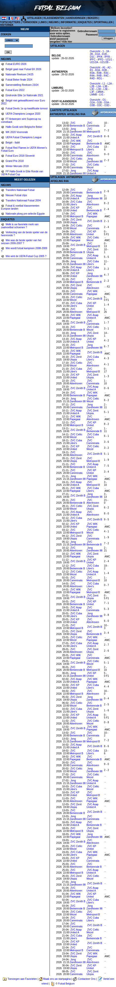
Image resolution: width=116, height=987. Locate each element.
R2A (97, 70)
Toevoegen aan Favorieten (22, 979)
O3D (107, 105)
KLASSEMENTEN (54, 18)
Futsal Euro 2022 (15, 90)
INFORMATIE (68, 22)
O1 (104, 99)
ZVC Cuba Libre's (93, 148)
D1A (97, 54)
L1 (103, 83)
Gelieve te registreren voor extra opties (62, 32)
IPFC (92, 59)
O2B (99, 102)
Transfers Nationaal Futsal (20, 190)
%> (12, 40)
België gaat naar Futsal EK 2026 (23, 69)
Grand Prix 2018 (14, 161)
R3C (106, 73)
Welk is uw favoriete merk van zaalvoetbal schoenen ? (19, 226)
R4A (92, 75)
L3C (92, 89)
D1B (104, 54)
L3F (92, 91)
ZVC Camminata (93, 124)
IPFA (99, 56)
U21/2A (94, 62)
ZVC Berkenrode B (77, 124)
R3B (99, 73)
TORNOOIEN (29, 22)
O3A (106, 102)
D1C (92, 56)
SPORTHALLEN (103, 22)
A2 (108, 67)
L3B (105, 86)
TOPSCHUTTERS (10, 22)
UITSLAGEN (34, 18)
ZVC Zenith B (94, 136)
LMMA (99, 91)
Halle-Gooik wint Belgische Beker (23, 127)
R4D (92, 78)
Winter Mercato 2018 (17, 166)
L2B (92, 86)
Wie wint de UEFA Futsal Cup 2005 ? (25, 256)
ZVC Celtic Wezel (76, 160)
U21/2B (104, 62)
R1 (91, 70)
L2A (109, 83)
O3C (99, 105)
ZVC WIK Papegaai (75, 142)
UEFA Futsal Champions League (23, 137)
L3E (105, 89)
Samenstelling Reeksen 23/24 (22, 85)
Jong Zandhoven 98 (78, 130)
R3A (92, 73)
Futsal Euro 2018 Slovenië (20, 155)
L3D (99, 89)
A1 (103, 67)
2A (107, 51)
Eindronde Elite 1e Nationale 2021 (24, 95)
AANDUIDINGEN (76, 18)
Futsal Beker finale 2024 (18, 79)
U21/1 (109, 59)
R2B (104, 70)
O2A (92, 102)
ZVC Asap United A (76, 136)
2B (91, 54)
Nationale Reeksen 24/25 (19, 74)
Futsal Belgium (66, 983)
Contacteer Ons (86, 979)
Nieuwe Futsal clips (16, 195)
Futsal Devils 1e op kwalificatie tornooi (26, 108)
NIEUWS (54, 22)
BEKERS (92, 18)
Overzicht (95, 51)
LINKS (43, 22)
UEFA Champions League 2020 (22, 113)
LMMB (93, 94)
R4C (106, 75)
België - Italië (12, 142)
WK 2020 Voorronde (16, 132)
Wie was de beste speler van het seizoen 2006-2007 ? (21, 242)
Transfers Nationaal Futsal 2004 (23, 200)
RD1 (99, 78)
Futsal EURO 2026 (16, 64)
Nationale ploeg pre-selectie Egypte (25, 213)
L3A (98, 86)
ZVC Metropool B (93, 130)
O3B (92, 105)
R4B (99, 75)
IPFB (107, 56)
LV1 (101, 94)
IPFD (100, 59)
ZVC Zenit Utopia (76, 221)
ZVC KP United (74, 209)
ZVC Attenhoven (93, 154)
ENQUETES (85, 22)
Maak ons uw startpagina (57, 979)
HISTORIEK (6, 25)
